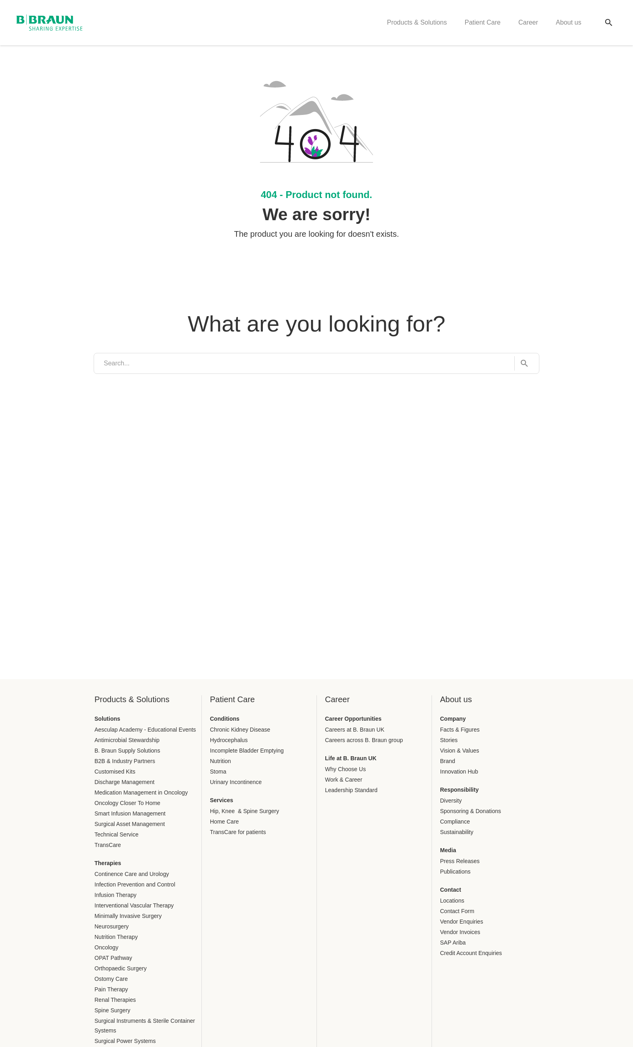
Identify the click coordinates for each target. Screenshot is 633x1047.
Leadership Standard (351, 790)
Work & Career (343, 779)
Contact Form (457, 911)
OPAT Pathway (113, 958)
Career (528, 22)
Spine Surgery (112, 1010)
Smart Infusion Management (130, 813)
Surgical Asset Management (129, 824)
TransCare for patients (238, 832)
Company (453, 718)
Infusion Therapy (115, 895)
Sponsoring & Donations (470, 811)
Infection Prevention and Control (134, 884)
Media (448, 850)
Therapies (107, 863)
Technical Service (116, 834)
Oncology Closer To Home (127, 803)
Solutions (107, 718)
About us (568, 22)
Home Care (224, 821)
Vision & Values (459, 750)
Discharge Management (124, 782)
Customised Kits (114, 771)
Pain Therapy (111, 989)
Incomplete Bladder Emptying (247, 750)
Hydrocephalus (228, 740)
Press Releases (460, 861)
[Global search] (609, 23)
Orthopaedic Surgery (120, 968)
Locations (452, 900)
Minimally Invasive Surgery (128, 916)
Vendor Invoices (460, 932)
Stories (449, 740)
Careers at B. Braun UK (354, 729)
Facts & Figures (460, 729)
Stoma (218, 771)
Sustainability (457, 832)
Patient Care (483, 22)
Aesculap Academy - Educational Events (145, 729)
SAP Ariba (453, 942)
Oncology (106, 947)
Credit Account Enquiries (471, 953)
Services (221, 800)
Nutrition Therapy (116, 937)
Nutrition (220, 761)
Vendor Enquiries (461, 921)
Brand (447, 761)
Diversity (451, 800)
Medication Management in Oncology (141, 792)
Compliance (455, 821)
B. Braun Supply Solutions (127, 750)
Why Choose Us (345, 769)
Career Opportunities (353, 718)
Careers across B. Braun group (364, 740)
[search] (304, 363)
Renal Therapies (115, 1000)
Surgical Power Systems (125, 1041)
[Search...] (522, 364)
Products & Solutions (417, 22)
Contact (450, 889)
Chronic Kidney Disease (240, 729)
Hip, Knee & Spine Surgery (244, 811)
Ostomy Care (111, 979)
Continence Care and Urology (131, 874)
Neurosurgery (111, 926)
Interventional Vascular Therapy (134, 905)
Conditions (224, 718)
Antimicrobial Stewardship (126, 740)
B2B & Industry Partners (124, 761)
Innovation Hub (459, 771)
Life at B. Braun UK (351, 758)
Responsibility (459, 789)
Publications (455, 871)
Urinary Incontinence (236, 782)
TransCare (107, 845)
